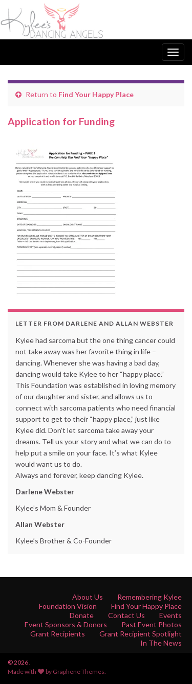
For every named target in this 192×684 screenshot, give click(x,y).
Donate (82, 615)
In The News (161, 643)
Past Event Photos (151, 624)
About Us (87, 596)
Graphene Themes (78, 671)
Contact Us (126, 615)
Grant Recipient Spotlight (140, 633)
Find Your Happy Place (96, 94)
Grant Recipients (57, 633)
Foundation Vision (68, 606)
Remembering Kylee (149, 596)
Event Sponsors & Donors (66, 624)
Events (170, 615)
